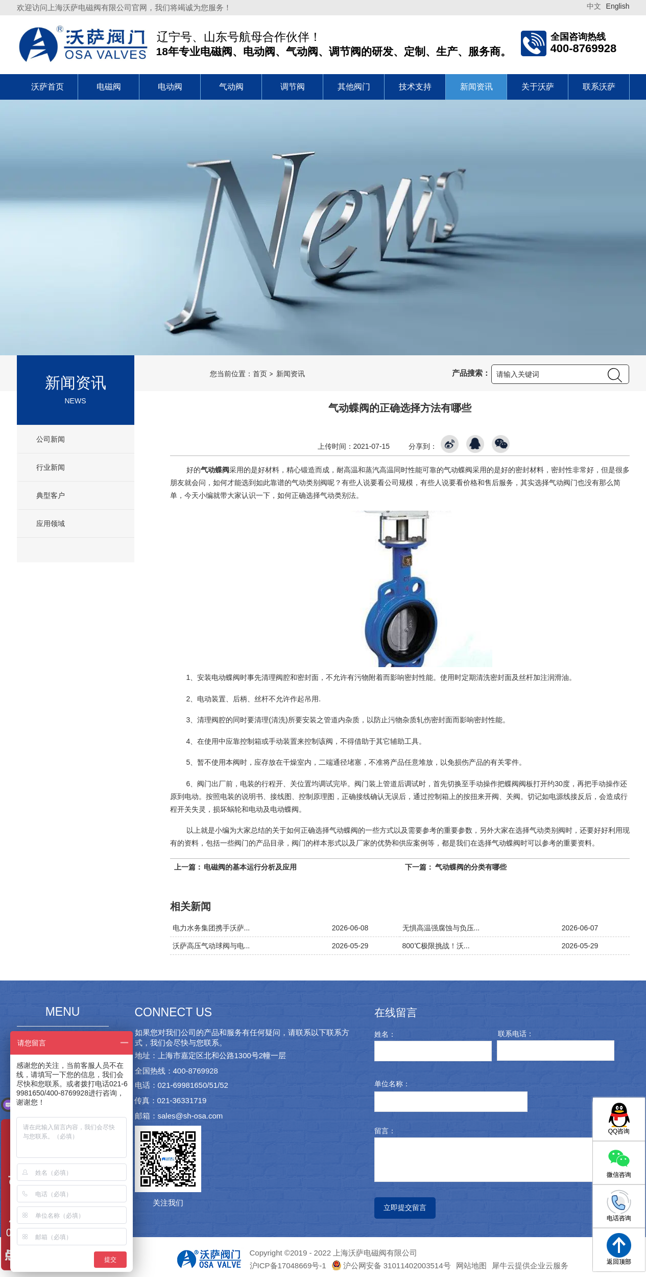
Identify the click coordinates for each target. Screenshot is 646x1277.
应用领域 (50, 523)
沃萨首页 (47, 86)
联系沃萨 (599, 86)
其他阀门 (354, 86)
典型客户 (50, 495)
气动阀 (231, 86)
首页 (260, 374)
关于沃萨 (537, 86)
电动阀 (170, 86)
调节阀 (292, 86)
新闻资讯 (476, 86)
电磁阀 (109, 86)
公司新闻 (50, 439)
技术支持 (415, 86)
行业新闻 (50, 467)
